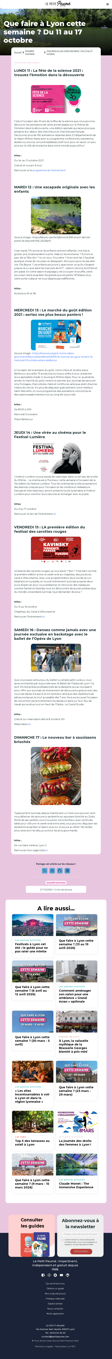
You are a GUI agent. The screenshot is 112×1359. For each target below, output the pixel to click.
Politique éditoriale (55, 1298)
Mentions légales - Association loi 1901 (55, 1346)
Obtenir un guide (55, 1288)
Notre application (55, 1313)
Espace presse (55, 1303)
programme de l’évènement (49, 170)
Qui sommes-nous (55, 1283)
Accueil (17, 52)
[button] (107, 4)
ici (55, 514)
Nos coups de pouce (55, 1293)
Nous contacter (55, 1308)
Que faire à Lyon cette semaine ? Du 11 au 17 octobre (69, 52)
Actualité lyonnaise (30, 52)
